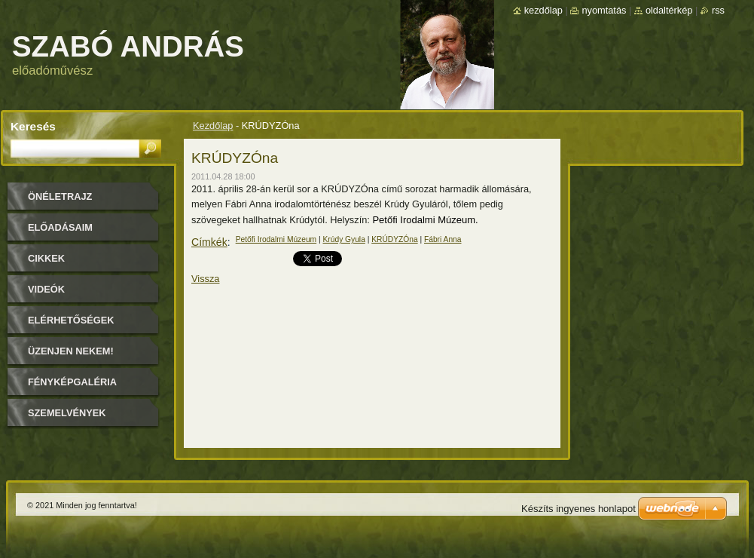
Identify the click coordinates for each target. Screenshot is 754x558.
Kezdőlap (213, 125)
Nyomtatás (604, 10)
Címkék (209, 242)
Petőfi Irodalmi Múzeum (276, 239)
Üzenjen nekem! (71, 351)
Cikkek (46, 258)
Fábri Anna (443, 239)
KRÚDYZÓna (394, 239)
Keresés (33, 126)
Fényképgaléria (72, 382)
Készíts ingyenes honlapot (578, 508)
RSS (718, 10)
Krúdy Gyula (344, 239)
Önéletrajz (60, 196)
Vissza (205, 278)
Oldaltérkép (669, 10)
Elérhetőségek (71, 320)
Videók (46, 289)
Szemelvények (67, 412)
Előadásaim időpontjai (60, 233)
